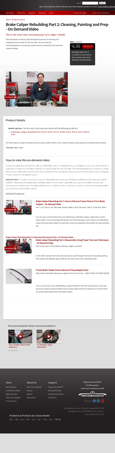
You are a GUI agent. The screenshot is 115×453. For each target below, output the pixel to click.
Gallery (29, 394)
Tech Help (10, 13)
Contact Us (52, 398)
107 (39, 420)
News (51, 13)
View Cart (96, 13)
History (29, 391)
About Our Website (34, 387)
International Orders (56, 394)
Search (78, 3)
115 (22, 420)
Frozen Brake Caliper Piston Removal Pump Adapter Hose (62, 270)
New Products (11, 387)
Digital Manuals (11, 394)
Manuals (42, 13)
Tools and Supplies (13, 398)
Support (31, 13)
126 (16, 420)
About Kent (31, 398)
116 (44, 420)
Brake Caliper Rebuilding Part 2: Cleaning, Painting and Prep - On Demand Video (39, 237)
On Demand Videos (13, 391)
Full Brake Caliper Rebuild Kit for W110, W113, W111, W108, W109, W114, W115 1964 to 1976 (50, 133)
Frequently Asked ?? (55, 387)
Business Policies (54, 391)
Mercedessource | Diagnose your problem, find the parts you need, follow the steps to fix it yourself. (18, 5)
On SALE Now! (11, 401)
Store (8, 20)
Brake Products (18, 20)
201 (27, 420)
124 (33, 420)
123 (10, 420)
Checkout (105, 13)
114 (50, 420)
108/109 (58, 420)
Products (21, 13)
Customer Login (79, 13)
